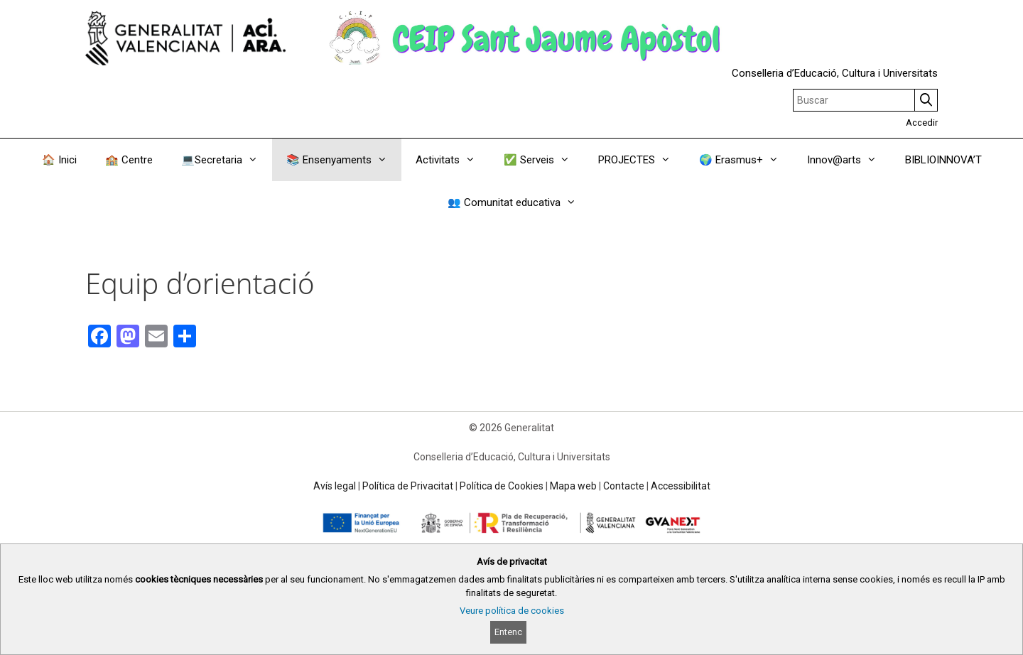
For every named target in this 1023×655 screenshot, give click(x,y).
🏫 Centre (129, 159)
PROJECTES (641, 160)
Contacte (623, 486)
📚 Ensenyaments (343, 160)
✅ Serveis (544, 160)
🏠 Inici (59, 159)
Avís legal (334, 486)
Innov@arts (849, 160)
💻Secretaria (226, 160)
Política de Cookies (501, 486)
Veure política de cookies (512, 610)
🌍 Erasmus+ (746, 160)
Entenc (508, 632)
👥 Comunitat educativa (519, 202)
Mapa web (573, 486)
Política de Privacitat (407, 486)
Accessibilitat (680, 486)
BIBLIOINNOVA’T (943, 159)
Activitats (452, 160)
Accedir (922, 122)
